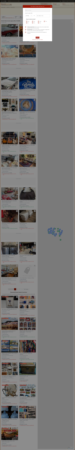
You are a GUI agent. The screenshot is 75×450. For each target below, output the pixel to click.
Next (37, 37)
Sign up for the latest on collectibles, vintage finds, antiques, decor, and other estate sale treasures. (38, 30)
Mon (28, 21)
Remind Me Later (35, 39)
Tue (34, 21)
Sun (40, 22)
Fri (28, 22)
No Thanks (41, 39)
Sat (34, 22)
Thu (46, 21)
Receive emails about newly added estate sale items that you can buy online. (38, 28)
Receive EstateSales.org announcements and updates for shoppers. (37, 33)
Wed (40, 21)
